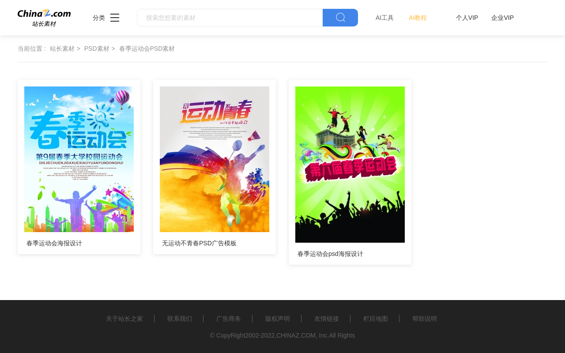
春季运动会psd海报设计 (330, 253)
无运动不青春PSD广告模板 (199, 243)
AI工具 (385, 17)
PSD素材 (96, 48)
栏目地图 (375, 318)
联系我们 (179, 318)
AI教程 (418, 17)
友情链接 (326, 318)
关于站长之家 (124, 318)
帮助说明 (424, 318)
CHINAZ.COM (296, 335)
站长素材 (62, 48)
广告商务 (228, 318)
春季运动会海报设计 (54, 243)
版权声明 (277, 318)
